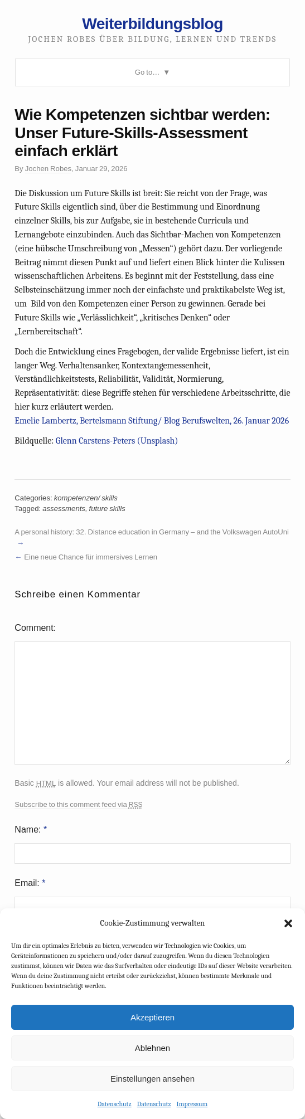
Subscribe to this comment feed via (78, 804)
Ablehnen (152, 1048)
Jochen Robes (48, 168)
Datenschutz (115, 1104)
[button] (288, 923)
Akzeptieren (152, 1017)
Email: (29, 883)
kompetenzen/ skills (86, 498)
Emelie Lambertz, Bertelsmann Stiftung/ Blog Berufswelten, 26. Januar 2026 (151, 421)
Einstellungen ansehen (152, 1078)
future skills (107, 508)
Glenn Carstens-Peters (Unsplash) (117, 441)
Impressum (192, 1104)
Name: (30, 829)
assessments (63, 508)
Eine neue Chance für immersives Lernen (90, 557)
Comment (33, 628)
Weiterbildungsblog (152, 23)
